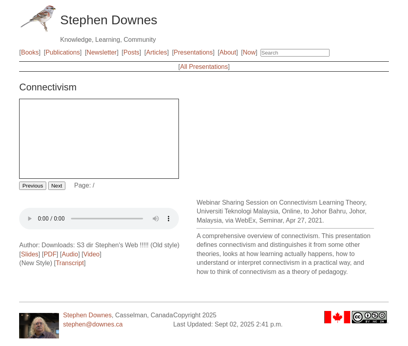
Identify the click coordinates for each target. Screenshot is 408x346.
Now (249, 52)
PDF (50, 254)
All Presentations (204, 66)
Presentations (193, 52)
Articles (156, 52)
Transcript (70, 263)
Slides (30, 254)
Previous (32, 186)
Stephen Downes (87, 315)
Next (56, 186)
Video (91, 254)
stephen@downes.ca (93, 324)
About (228, 52)
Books (30, 52)
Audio (70, 254)
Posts (131, 52)
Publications (62, 52)
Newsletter (101, 52)
